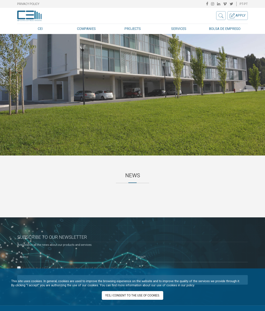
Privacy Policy (28, 4)
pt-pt (244, 4)
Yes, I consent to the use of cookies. (132, 295)
